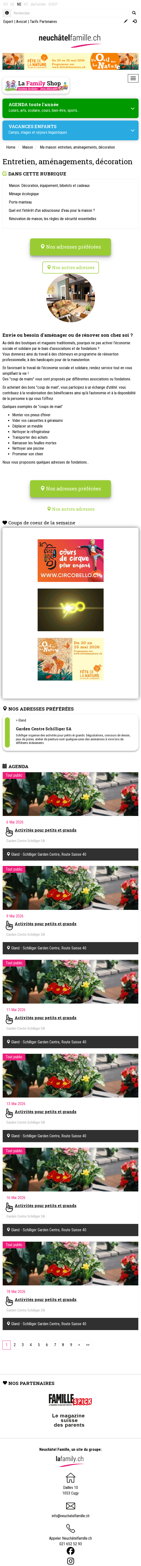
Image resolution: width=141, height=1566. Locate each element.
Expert (8, 21)
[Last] (88, 1345)
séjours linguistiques (51, 132)
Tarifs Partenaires (43, 21)
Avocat (21, 21)
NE (19, 4)
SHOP (53, 4)
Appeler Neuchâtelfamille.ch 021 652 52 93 (70, 1536)
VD (5, 4)
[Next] (79, 1345)
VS (26, 4)
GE (12, 4)
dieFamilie (38, 4)
